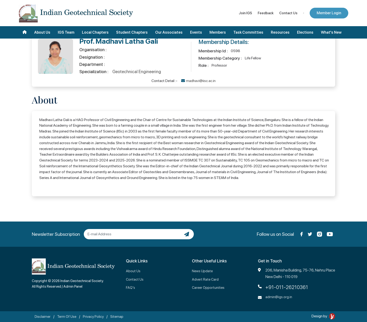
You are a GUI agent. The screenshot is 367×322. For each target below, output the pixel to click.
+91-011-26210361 (286, 287)
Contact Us (288, 13)
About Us (42, 32)
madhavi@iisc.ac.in (201, 81)
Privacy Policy (93, 317)
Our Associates (169, 32)
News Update (202, 271)
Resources (280, 32)
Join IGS (245, 13)
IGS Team (66, 32)
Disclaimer (43, 317)
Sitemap (116, 317)
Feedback (266, 13)
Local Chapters (95, 32)
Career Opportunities (208, 288)
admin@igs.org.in (278, 297)
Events (196, 32)
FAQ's (130, 288)
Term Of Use (66, 317)
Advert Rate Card (205, 279)
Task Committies (248, 32)
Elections (305, 32)
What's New (331, 32)
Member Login (329, 13)
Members (217, 32)
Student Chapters (132, 32)
